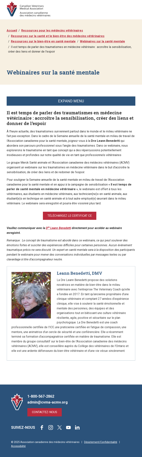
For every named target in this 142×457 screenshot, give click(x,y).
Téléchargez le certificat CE (70, 215)
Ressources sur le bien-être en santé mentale (43, 41)
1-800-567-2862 (40, 396)
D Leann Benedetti (58, 228)
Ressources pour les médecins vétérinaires (52, 30)
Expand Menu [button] (71, 101)
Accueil (12, 30)
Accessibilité (18, 446)
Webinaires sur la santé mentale (102, 41)
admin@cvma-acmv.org (47, 402)
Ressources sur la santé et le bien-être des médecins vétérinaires (57, 36)
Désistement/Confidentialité (100, 442)
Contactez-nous (44, 412)
